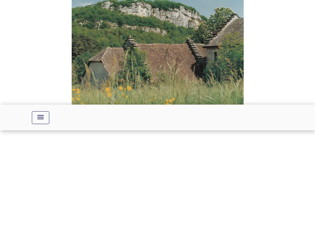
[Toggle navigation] (40, 117)
